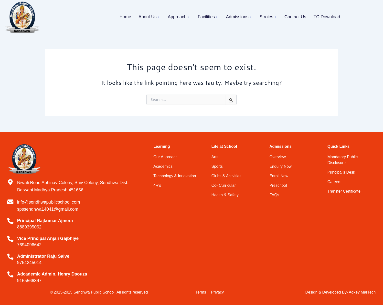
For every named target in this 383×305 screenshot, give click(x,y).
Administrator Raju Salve (43, 256)
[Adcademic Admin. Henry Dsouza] (10, 274)
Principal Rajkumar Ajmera (45, 220)
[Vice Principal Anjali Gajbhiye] (10, 239)
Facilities (207, 16)
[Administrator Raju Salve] (10, 257)
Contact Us (295, 16)
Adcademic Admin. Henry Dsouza (52, 274)
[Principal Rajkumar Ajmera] (10, 221)
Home (125, 16)
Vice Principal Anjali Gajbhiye (48, 238)
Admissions (238, 16)
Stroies (268, 16)
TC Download (327, 16)
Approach (178, 16)
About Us (148, 16)
